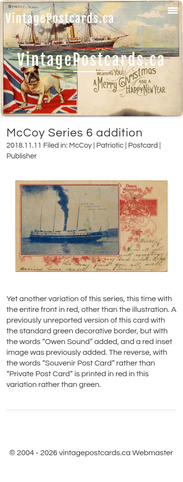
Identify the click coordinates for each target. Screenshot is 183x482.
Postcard (143, 145)
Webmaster (152, 453)
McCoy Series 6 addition (74, 133)
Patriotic (109, 145)
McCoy (80, 145)
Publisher (21, 156)
